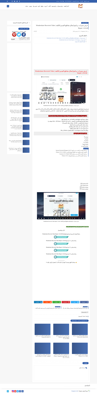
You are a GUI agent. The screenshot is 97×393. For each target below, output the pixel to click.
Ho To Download (68, 1)
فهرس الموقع (86, 1)
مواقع (42, 6)
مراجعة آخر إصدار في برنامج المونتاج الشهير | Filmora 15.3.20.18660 (62, 337)
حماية (26, 6)
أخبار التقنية (66, 6)
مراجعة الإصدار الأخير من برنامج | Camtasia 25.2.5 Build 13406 (73, 154)
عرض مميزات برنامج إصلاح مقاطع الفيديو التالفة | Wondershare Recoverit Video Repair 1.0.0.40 (66, 38)
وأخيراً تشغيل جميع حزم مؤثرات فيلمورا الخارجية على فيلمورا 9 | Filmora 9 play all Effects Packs (15, 104)
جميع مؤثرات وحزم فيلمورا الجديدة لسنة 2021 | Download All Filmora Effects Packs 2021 (15, 134)
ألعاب (49, 6)
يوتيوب (30, 6)
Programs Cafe (74, 391)
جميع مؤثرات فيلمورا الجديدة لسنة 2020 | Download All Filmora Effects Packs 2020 (16, 96)
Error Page (62, 1)
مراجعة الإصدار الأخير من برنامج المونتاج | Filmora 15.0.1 (74, 155)
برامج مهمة (54, 6)
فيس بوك (35, 6)
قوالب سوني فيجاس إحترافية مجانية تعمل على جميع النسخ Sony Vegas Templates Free (16, 111)
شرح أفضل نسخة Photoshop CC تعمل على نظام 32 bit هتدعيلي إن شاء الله (15, 149)
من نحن (57, 1)
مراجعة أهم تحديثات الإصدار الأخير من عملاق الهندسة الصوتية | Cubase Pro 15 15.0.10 (61, 356)
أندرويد (45, 6)
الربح (39, 6)
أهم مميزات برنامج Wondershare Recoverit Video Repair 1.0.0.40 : (72, 39)
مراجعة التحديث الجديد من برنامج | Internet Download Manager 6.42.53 (71, 150)
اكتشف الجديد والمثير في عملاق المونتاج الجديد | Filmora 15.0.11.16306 (71, 152)
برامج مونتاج (60, 6)
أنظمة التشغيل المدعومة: (80, 41)
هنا (25, 22)
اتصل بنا (81, 1)
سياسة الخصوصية (75, 1)
